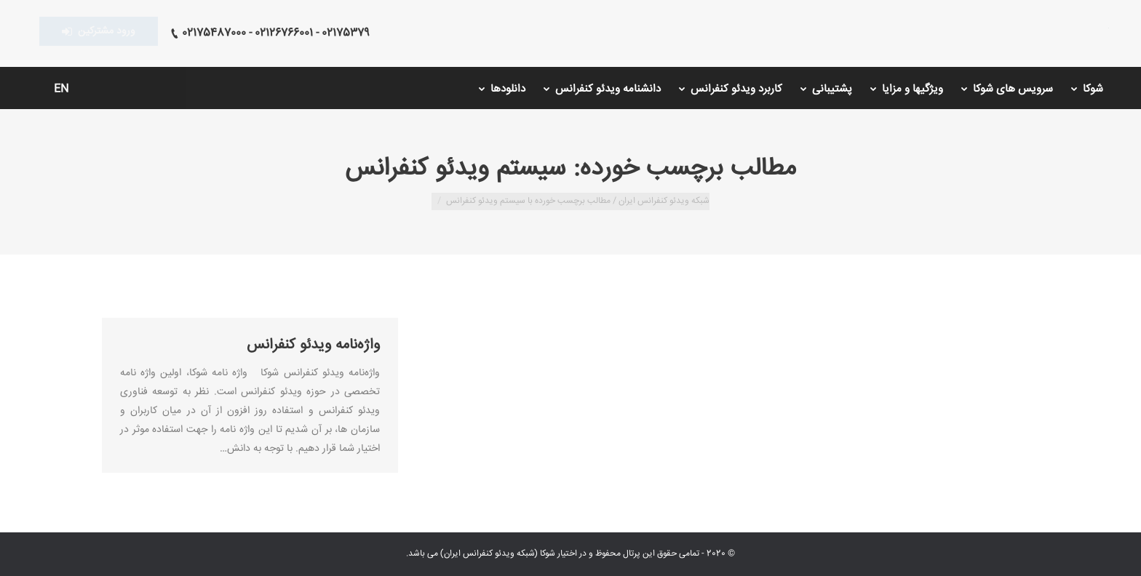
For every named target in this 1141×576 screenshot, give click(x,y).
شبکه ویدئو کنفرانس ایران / (660, 201)
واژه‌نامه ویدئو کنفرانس (313, 345)
